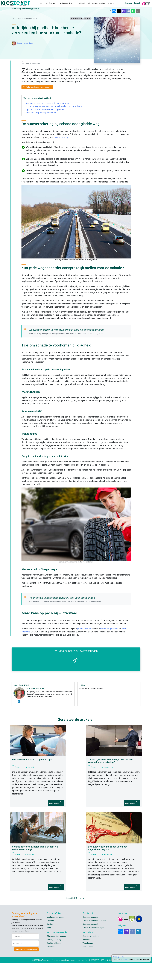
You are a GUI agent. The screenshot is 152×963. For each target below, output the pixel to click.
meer (110, 3)
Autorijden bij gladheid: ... (31, 9)
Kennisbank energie (90, 917)
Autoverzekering (96, 3)
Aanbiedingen (87, 946)
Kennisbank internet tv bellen (94, 920)
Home (14, 9)
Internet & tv (65, 3)
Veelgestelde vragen (55, 917)
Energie (50, 3)
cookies (125, 959)
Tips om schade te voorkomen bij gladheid (45, 109)
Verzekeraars (87, 943)
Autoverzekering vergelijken (37, 87)
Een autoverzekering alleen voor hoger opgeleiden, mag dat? (108, 848)
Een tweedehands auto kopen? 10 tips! (32, 759)
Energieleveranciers (90, 936)
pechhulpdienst (84, 628)
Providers (86, 940)
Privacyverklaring (54, 940)
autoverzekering (60, 137)
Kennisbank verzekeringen (93, 927)
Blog (19, 9)
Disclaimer (51, 946)
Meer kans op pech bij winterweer (41, 112)
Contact (137, 3)
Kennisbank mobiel (90, 924)
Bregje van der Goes (25, 43)
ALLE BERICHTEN (76, 898)
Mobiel (80, 3)
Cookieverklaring (54, 943)
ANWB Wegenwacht (109, 628)
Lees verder (55, 803)
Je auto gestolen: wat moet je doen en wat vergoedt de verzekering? (110, 761)
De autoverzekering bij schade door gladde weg (47, 103)
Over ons (128, 3)
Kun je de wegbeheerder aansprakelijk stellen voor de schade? (54, 106)
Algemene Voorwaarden (56, 936)
